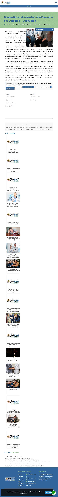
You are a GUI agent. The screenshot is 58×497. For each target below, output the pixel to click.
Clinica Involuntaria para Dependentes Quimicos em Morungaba (13, 376)
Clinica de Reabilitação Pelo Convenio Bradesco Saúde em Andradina (13, 345)
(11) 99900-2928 (28, 87)
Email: (32, 94)
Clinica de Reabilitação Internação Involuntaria (16, 462)
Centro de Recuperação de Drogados (13, 456)
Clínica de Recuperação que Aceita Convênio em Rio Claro (13, 256)
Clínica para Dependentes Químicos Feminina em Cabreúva (13, 426)
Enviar (29, 121)
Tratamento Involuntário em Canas (13, 390)
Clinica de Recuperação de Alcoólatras (14, 466)
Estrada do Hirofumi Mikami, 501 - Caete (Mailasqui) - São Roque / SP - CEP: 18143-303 (46, 477)
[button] (56, 2)
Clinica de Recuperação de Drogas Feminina (35, 466)
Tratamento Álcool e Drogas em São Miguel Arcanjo (13, 238)
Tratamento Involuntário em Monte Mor (13, 271)
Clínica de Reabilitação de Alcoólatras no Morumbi (13, 446)
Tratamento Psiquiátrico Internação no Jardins (13, 189)
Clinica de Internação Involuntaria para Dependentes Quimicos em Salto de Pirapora (13, 327)
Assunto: (33, 100)
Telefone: (8, 100)
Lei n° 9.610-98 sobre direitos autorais (43, 129)
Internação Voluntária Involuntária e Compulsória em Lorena (13, 360)
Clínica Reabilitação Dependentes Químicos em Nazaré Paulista (13, 205)
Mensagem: (8, 106)
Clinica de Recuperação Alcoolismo (13, 464)
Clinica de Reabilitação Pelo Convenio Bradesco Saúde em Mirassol (13, 310)
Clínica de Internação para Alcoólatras (14, 460)
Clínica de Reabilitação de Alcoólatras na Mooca (13, 170)
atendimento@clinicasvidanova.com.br (31, 483)
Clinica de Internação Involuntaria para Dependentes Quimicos (19, 458)
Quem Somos (20, 477)
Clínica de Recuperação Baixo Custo (31, 464)
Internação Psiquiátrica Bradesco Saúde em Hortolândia (13, 411)
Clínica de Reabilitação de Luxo (32, 460)
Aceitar (48, 492)
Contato (20, 483)
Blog (19, 482)
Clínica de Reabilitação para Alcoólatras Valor (39, 462)
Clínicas (20, 480)
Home (20, 474)
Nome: (7, 94)
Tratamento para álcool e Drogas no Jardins (13, 291)
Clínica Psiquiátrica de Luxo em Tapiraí (13, 223)
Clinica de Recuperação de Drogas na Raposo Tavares (13, 151)
